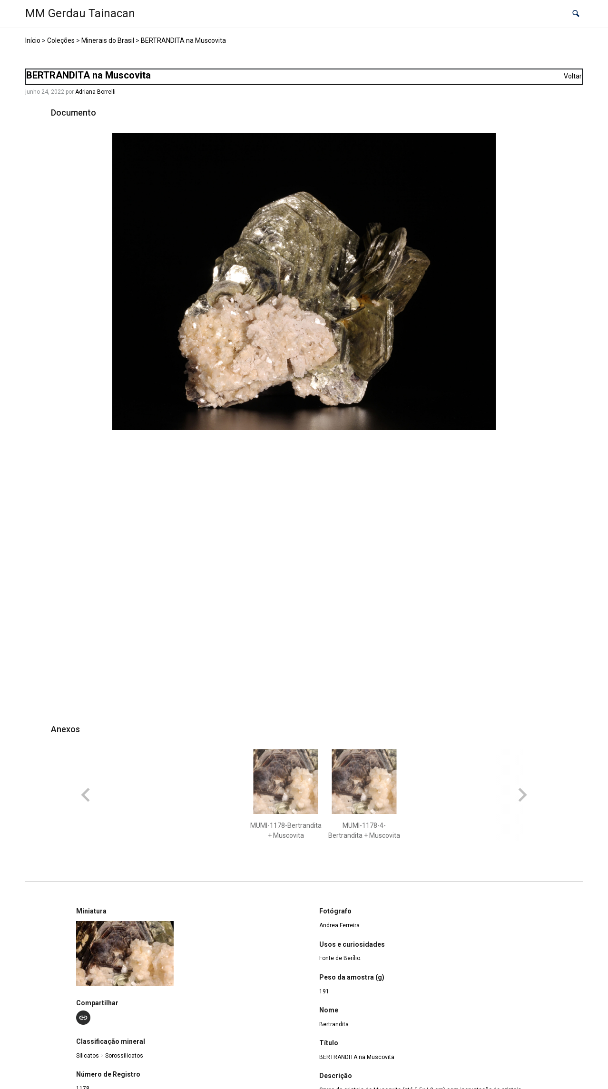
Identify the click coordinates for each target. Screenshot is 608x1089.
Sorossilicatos (124, 1055)
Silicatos (87, 1055)
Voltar (573, 76)
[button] (576, 14)
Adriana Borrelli (95, 91)
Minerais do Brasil (107, 40)
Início (32, 40)
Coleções (61, 40)
